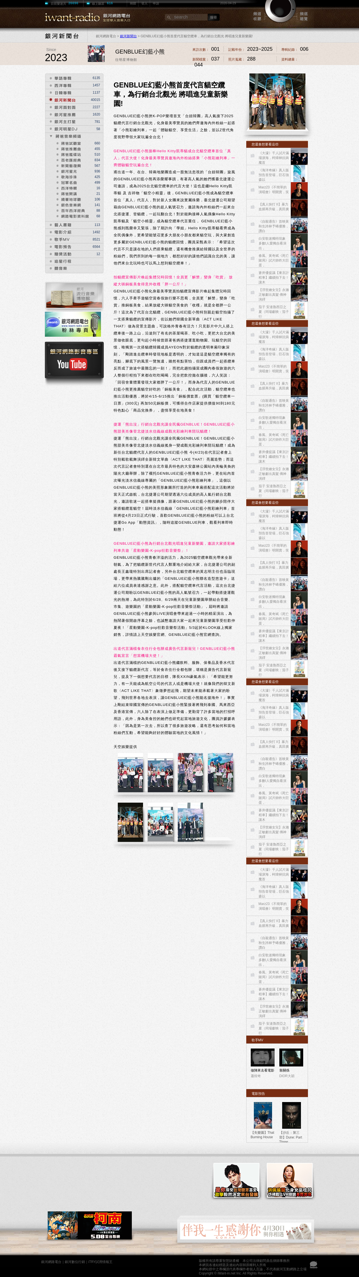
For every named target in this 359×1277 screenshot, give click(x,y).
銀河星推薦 (61, 114)
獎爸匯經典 (68, 159)
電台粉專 (74, 327)
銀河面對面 (61, 107)
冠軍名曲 (66, 182)
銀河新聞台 (128, 36)
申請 (156, 3)
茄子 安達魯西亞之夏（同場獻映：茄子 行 (274, 311)
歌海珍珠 (66, 176)
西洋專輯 (58, 85)
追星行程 (58, 261)
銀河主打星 (61, 121)
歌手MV (57, 239)
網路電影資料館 (72, 215)
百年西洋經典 (72, 210)
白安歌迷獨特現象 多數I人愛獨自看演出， (272, 243)
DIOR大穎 (286, 1076)
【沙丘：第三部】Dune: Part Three (290, 1137)
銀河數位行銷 (75, 1262)
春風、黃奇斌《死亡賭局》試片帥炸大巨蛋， (274, 260)
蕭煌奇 (256, 1076)
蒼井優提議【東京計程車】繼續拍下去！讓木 (274, 277)
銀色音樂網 (70, 204)
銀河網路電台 (51, 1262)
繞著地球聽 (68, 199)
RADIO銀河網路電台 (78, 17)
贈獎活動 (58, 254)
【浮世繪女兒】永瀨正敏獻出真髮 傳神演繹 (274, 294)
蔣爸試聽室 (68, 143)
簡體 (133, 3)
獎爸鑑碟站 (68, 154)
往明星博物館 (126, 60)
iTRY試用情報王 (100, 1262)
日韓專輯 (58, 92)
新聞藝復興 (68, 165)
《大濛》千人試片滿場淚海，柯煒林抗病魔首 (274, 158)
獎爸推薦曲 (68, 148)
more (299, 1039)
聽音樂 (56, 268)
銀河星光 (66, 171)
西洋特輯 (66, 187)
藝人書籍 (58, 224)
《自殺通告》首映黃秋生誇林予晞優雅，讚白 (274, 226)
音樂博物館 (74, 297)
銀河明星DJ (61, 129)
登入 (144, 3)
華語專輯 (58, 78)
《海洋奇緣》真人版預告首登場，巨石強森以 (274, 175)
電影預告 (58, 246)
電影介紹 (58, 232)
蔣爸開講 (66, 193)
